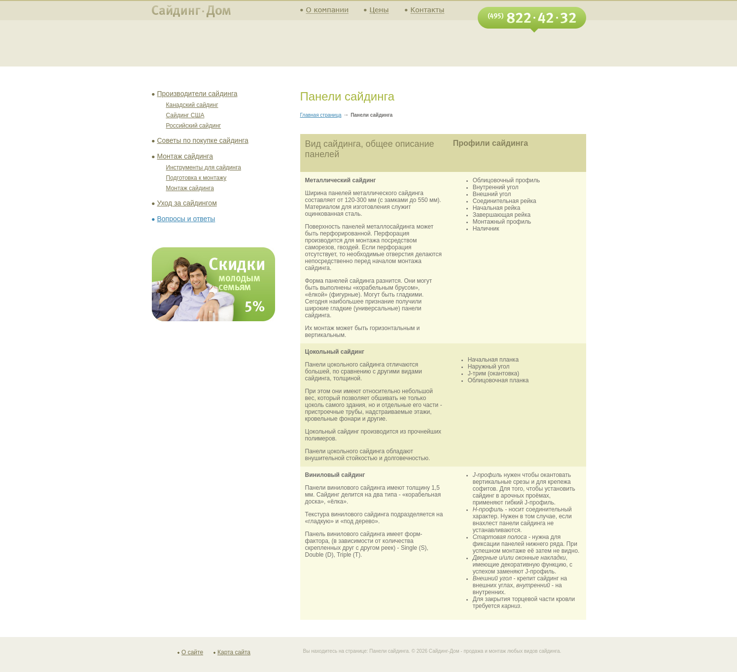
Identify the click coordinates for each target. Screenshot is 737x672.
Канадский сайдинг (192, 104)
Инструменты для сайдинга (204, 167)
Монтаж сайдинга (185, 156)
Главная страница (321, 115)
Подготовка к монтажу (196, 177)
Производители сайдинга (197, 94)
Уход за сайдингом (187, 203)
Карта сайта (233, 652)
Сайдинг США (185, 115)
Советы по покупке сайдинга (202, 140)
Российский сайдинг (193, 125)
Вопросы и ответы (186, 219)
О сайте (192, 652)
